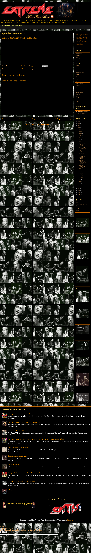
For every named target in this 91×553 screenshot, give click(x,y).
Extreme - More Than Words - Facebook (82, 205)
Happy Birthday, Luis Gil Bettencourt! (82, 144)
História (78, 81)
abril (80, 182)
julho (80, 139)
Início (77, 202)
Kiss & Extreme (81, 153)
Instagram (78, 208)
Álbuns (77, 65)
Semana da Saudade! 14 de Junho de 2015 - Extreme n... (82, 162)
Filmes (77, 77)
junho (80, 141)
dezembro (80, 129)
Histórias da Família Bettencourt (19, 431)
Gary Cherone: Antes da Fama (18, 448)
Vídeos (77, 101)
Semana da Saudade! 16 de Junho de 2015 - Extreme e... (82, 156)
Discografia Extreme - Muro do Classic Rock (23, 414)
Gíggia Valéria (79, 79)
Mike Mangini (79, 88)
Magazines (78, 85)
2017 (79, 188)
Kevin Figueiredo (79, 83)
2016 (79, 190)
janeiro (80, 186)
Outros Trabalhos (79, 92)
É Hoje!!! (11, 490)
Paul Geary (78, 97)
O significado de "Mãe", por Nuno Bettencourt (23, 481)
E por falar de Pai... (14, 464)
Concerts (77, 70)
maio (80, 180)
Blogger (70, 520)
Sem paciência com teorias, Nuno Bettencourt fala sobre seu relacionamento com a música (38, 473)
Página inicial (37, 119)
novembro (81, 131)
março (80, 184)
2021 (79, 121)
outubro (80, 133)
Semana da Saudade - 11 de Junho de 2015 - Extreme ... (82, 175)
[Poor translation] (5, 532)
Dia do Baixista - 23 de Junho (82, 151)
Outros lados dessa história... (17, 456)
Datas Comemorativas (24, 69)
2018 (79, 127)
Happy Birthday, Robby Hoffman (82, 148)
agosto (80, 137)
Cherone (77, 68)
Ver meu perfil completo (80, 113)
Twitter (77, 210)
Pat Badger (78, 94)
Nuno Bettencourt (79, 90)
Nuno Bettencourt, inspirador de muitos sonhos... (24, 422)
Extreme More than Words (83, 111)
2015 (79, 192)
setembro (80, 135)
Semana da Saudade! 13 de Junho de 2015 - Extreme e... (82, 167)
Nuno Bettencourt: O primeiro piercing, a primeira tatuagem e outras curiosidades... (36, 439)
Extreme (36, 69)
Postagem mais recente (11, 119)
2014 (79, 194)
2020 (79, 123)
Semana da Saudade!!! (81, 171)
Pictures (77, 99)
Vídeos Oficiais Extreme (80, 58)
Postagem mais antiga (63, 119)
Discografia (78, 55)
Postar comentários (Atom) (40, 124)
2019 (79, 125)
